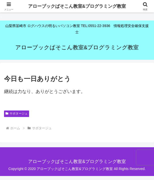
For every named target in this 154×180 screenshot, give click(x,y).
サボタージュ (17, 113)
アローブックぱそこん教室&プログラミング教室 (77, 6)
